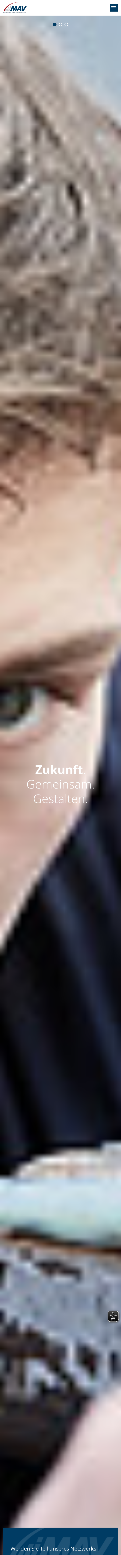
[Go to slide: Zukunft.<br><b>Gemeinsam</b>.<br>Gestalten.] (60, 24)
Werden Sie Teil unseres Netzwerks (53, 1548)
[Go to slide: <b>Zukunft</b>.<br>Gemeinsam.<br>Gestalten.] (54, 24)
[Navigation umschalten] (114, 8)
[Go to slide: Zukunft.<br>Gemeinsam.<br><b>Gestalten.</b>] (66, 24)
